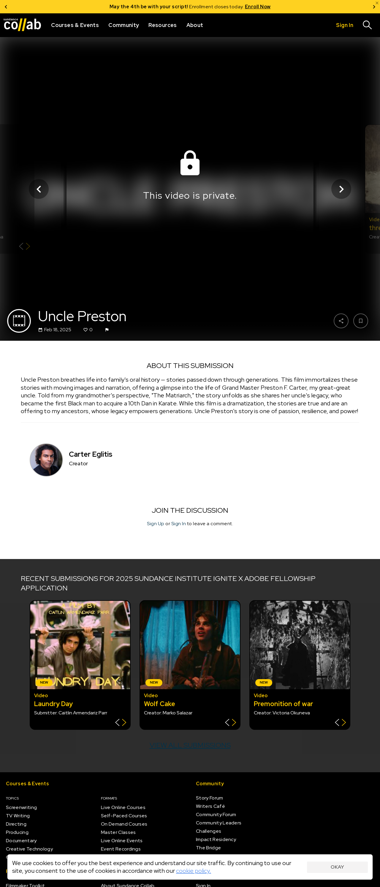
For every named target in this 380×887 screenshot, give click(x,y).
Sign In (178, 523)
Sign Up (155, 523)
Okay (337, 867)
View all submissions (190, 745)
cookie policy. (193, 871)
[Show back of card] (24, 247)
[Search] (367, 25)
